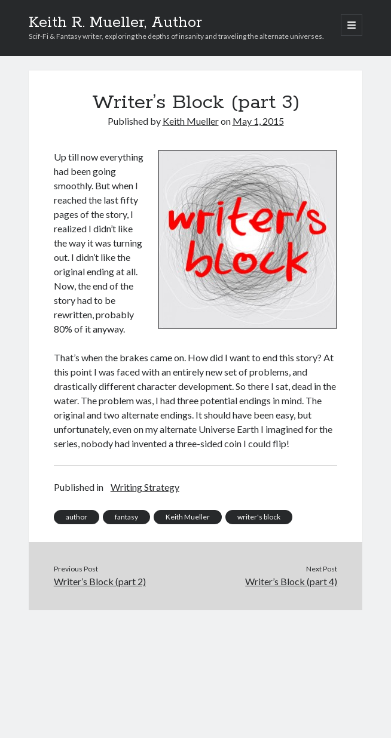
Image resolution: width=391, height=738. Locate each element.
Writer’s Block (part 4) (291, 581)
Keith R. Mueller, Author (115, 22)
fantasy (126, 516)
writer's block (258, 516)
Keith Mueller (191, 121)
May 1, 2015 (258, 121)
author (76, 516)
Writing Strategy (145, 487)
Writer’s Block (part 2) (100, 581)
